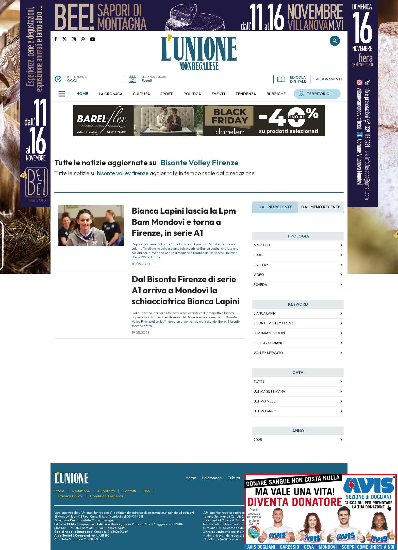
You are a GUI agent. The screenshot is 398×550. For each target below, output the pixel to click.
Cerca (335, 41)
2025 (258, 439)
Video (259, 274)
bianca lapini (265, 313)
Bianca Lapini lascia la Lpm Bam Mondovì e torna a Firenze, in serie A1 (184, 221)
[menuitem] (82, 93)
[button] (61, 93)
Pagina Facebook (58, 38)
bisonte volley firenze (274, 323)
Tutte (259, 381)
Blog (258, 255)
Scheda (260, 284)
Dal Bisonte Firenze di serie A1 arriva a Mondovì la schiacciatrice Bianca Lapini (185, 290)
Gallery (261, 265)
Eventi (146, 80)
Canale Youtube (92, 38)
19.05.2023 (141, 332)
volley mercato (268, 353)
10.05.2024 (141, 264)
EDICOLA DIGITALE (291, 79)
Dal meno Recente (320, 207)
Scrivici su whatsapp (85, 38)
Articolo (262, 245)
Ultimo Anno (265, 411)
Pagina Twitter (67, 38)
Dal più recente (275, 207)
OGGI (72, 80)
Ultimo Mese (265, 401)
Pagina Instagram (76, 38)
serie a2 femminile (270, 343)
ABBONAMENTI (329, 79)
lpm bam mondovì (269, 333)
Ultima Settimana (269, 391)
